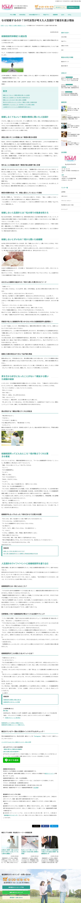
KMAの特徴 (63, 37)
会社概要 (36, 787)
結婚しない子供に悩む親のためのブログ (14, 551)
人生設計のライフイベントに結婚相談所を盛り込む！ (17, 107)
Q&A (62, 50)
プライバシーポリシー (66, 200)
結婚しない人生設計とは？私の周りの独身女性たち (16, 97)
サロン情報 (13, 14)
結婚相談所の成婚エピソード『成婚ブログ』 (13, 725)
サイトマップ (64, 209)
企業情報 (63, 192)
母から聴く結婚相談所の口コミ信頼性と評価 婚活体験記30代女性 (20, 553)
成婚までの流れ (64, 45)
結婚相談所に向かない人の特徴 (11, 702)
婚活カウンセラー (49, 773)
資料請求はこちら (60, 7)
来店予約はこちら (73, 7)
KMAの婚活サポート (34, 14)
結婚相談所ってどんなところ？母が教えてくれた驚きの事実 (18, 104)
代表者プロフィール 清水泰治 (12, 718)
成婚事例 (55, 14)
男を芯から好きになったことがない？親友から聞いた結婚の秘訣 (20, 102)
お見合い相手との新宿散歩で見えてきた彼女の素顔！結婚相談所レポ (49, 851)
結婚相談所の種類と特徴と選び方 (12, 700)
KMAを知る (22, 14)
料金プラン (46, 14)
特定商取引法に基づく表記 (67, 205)
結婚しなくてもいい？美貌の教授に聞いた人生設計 (16, 95)
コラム (69, 14)
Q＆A (62, 14)
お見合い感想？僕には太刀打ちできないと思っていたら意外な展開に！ (9, 851)
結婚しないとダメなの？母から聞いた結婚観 (14, 100)
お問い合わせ (64, 196)
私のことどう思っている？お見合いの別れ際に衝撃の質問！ (29, 851)
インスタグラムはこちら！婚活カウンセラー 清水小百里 (16, 742)
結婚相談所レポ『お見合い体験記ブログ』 (12, 723)
